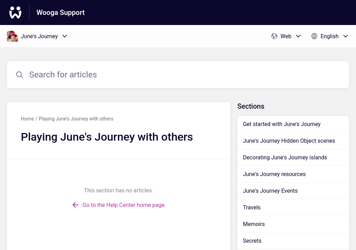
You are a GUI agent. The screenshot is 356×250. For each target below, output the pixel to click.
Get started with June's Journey (282, 124)
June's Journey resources (274, 174)
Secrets (252, 241)
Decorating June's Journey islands (285, 157)
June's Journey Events (270, 191)
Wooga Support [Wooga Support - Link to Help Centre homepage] (61, 12)
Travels (252, 207)
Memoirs (254, 224)
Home (27, 119)
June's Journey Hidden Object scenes (289, 141)
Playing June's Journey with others (76, 119)
